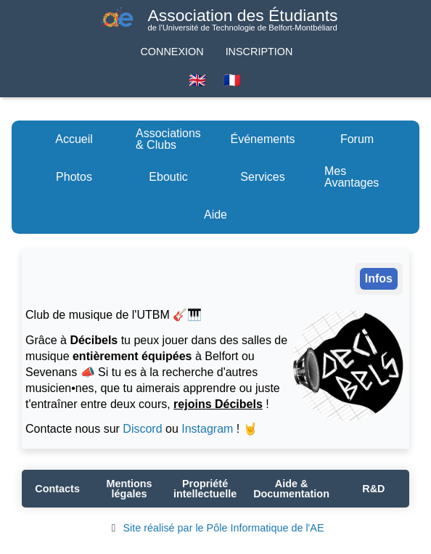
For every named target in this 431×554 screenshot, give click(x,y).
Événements (263, 139)
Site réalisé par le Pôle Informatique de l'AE (215, 528)
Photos (74, 177)
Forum (357, 139)
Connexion (171, 51)
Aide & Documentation (291, 489)
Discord (142, 429)
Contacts (57, 488)
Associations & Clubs (168, 139)
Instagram (207, 429)
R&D (373, 488)
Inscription (259, 51)
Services (262, 177)
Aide (215, 214)
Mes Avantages (351, 177)
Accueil (74, 139)
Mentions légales (129, 489)
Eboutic (168, 177)
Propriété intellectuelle (205, 489)
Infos (379, 278)
